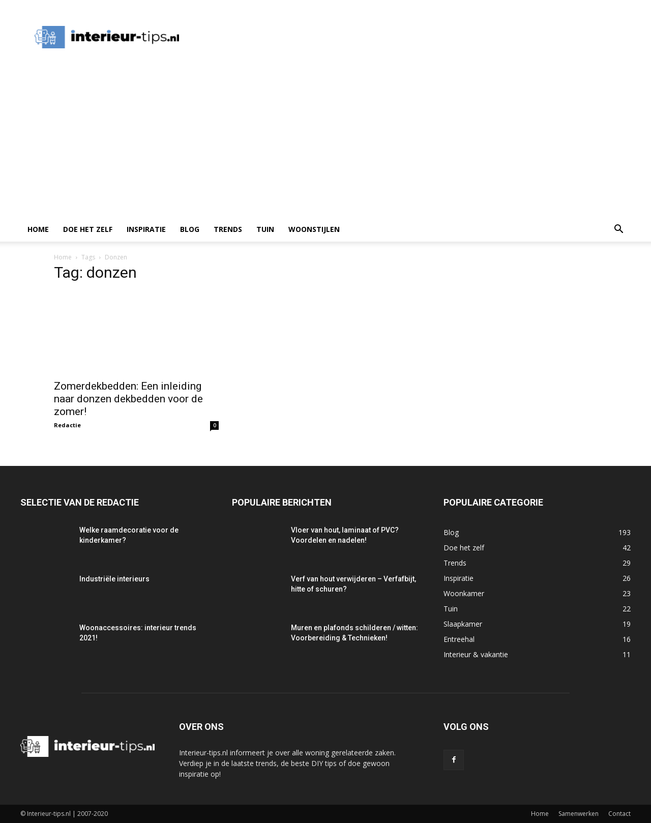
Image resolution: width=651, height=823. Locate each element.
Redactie (67, 425)
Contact (619, 813)
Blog (189, 229)
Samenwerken (578, 813)
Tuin (265, 229)
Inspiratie (146, 229)
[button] (618, 230)
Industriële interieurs (114, 579)
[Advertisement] (325, 141)
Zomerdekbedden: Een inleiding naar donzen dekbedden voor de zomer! (128, 399)
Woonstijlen (314, 229)
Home (38, 229)
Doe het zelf (87, 229)
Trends (228, 229)
